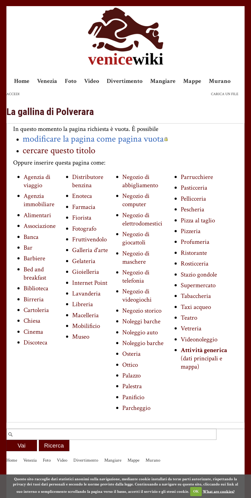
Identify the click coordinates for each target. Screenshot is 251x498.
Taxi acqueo (196, 307)
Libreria (82, 304)
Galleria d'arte (90, 250)
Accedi (13, 94)
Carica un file (224, 94)
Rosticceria (195, 263)
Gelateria (83, 261)
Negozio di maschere (135, 257)
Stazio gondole (199, 274)
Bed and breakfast (35, 273)
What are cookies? (218, 491)
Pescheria (192, 209)
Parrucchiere (197, 177)
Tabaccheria (196, 296)
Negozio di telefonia (135, 276)
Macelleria (85, 315)
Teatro (189, 318)
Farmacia (83, 207)
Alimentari (37, 215)
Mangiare (162, 81)
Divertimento (124, 81)
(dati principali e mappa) (204, 358)
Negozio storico (141, 311)
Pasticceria (194, 188)
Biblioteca (36, 288)
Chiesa (32, 321)
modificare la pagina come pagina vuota (93, 139)
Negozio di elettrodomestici (142, 219)
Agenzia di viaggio (37, 181)
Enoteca (82, 196)
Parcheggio (136, 408)
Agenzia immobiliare (39, 200)
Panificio (133, 397)
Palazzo (131, 375)
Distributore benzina (87, 181)
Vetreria (191, 328)
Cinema (33, 332)
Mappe (192, 81)
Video (91, 81)
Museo (80, 337)
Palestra (132, 386)
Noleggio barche (143, 343)
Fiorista (81, 218)
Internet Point (89, 283)
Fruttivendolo (89, 239)
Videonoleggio (199, 339)
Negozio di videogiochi (137, 295)
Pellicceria (193, 199)
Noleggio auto (140, 332)
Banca (31, 237)
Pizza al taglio (198, 220)
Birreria (34, 299)
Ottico (130, 365)
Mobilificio (86, 326)
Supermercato (198, 285)
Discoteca (35, 342)
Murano (220, 81)
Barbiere (34, 258)
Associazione (40, 226)
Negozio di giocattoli (135, 238)
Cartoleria (36, 310)
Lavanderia (86, 293)
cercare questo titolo (59, 150)
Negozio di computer (135, 200)
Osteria (131, 354)
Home (21, 81)
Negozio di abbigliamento (140, 181)
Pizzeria (191, 231)
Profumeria (195, 242)
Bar (28, 247)
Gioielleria (85, 272)
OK (196, 491)
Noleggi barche (141, 321)
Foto (70, 81)
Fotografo (84, 229)
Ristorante (194, 253)
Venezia (47, 81)
